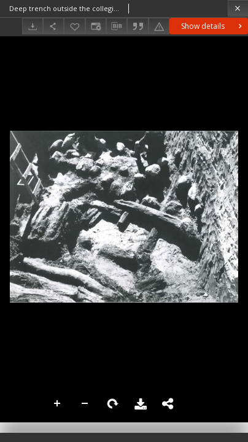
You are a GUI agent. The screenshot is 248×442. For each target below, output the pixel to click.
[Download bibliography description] (116, 26)
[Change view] (95, 26)
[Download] (32, 26)
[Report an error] (159, 26)
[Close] (238, 8)
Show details (212, 26)
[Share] (53, 26)
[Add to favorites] (74, 26)
